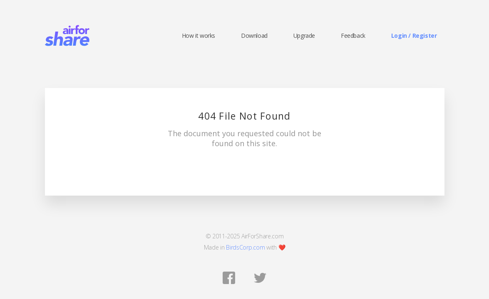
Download (254, 36)
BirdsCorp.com (245, 247)
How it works (198, 36)
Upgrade (304, 36)
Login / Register (414, 36)
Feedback (353, 36)
